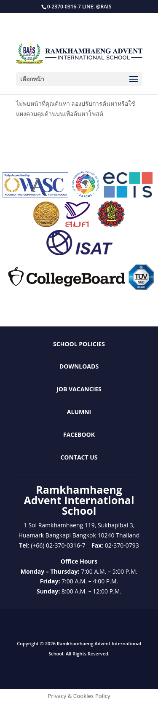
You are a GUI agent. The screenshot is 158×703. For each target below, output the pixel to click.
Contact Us (78, 457)
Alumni (79, 412)
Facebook (79, 434)
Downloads (79, 366)
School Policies (79, 344)
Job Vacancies (79, 389)
